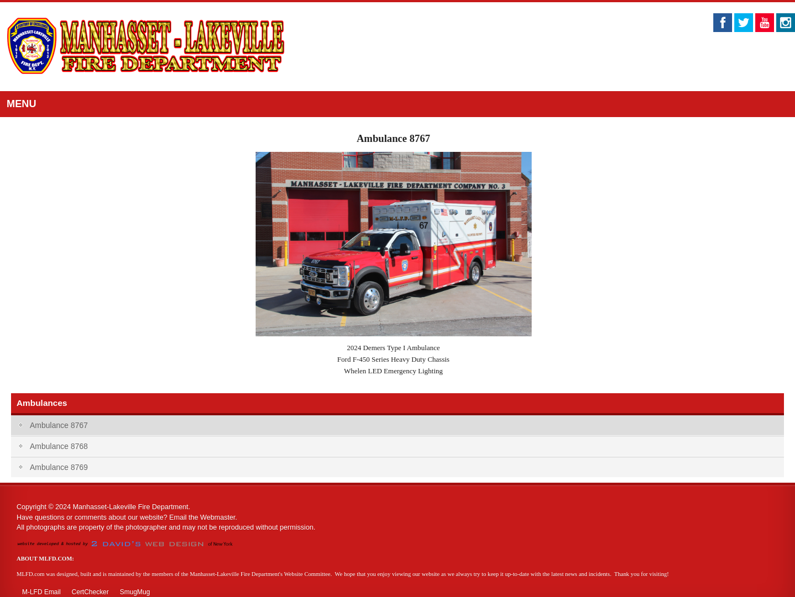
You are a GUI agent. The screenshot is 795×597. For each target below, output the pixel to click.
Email (178, 517)
